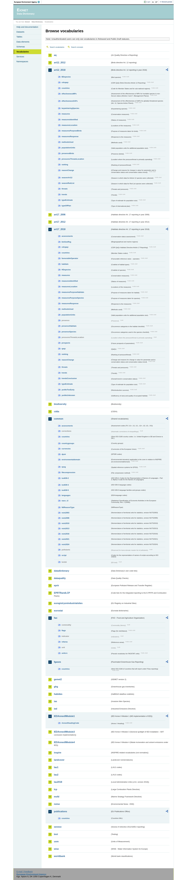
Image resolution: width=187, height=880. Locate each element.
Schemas (20, 47)
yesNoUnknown (68, 395)
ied (55, 709)
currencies (66, 449)
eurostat (58, 610)
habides (58, 694)
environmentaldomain (71, 460)
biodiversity (60, 404)
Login (148, 2)
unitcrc (65, 653)
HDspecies (66, 270)
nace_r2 (65, 501)
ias (55, 701)
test (56, 834)
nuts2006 (65, 518)
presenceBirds (68, 153)
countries (66, 88)
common (58, 419)
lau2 (56, 775)
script (64, 555)
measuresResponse (70, 136)
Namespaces (22, 61)
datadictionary (61, 571)
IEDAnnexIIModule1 (64, 716)
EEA (28, 2)
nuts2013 (65, 528)
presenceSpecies (69, 332)
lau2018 (58, 782)
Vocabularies (22, 52)
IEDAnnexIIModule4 (64, 742)
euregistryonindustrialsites (68, 603)
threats (65, 189)
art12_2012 (59, 62)
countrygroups (68, 443)
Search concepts (77, 47)
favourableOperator (70, 258)
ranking (65, 165)
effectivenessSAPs (70, 101)
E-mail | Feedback (24, 871)
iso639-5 (65, 490)
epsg (64, 467)
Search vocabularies (57, 47)
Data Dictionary (37, 22)
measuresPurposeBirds (72, 131)
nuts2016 (65, 534)
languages (66, 495)
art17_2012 (59, 222)
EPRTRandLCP (62, 593)
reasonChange (68, 170)
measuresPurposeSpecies (73, 298)
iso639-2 (65, 478)
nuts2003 (65, 513)
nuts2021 (65, 539)
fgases (57, 662)
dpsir (64, 454)
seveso (57, 827)
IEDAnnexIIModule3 (64, 732)
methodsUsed (67, 142)
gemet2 (58, 679)
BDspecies (66, 77)
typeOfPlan (66, 206)
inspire (57, 752)
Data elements (22, 42)
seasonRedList (68, 183)
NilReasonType (68, 507)
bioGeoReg (66, 242)
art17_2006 (59, 214)
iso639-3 (65, 485)
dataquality (60, 578)
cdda (56, 411)
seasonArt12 (67, 178)
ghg (56, 686)
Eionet (27, 22)
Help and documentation (27, 27)
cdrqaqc (65, 82)
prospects (66, 343)
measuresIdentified (70, 120)
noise (57, 804)
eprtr (56, 585)
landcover (59, 760)
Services (20, 56)
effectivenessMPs (69, 94)
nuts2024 (65, 544)
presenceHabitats (69, 326)
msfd (56, 796)
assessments (67, 236)
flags (64, 630)
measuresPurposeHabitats (73, 292)
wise (56, 849)
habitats (65, 264)
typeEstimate (67, 200)
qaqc (64, 349)
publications (60, 811)
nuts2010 (65, 523)
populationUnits (68, 148)
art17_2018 (59, 229)
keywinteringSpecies (70, 108)
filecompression (68, 472)
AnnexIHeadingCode (70, 723)
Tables (19, 37)
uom (56, 841)
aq (55, 55)
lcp (55, 789)
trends (64, 194)
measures (66, 114)
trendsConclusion (69, 378)
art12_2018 (59, 70)
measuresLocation (69, 125)
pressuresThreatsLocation (73, 159)
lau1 (56, 767)
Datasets (20, 32)
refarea (65, 642)
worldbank (59, 856)
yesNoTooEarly (68, 390)
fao (55, 618)
